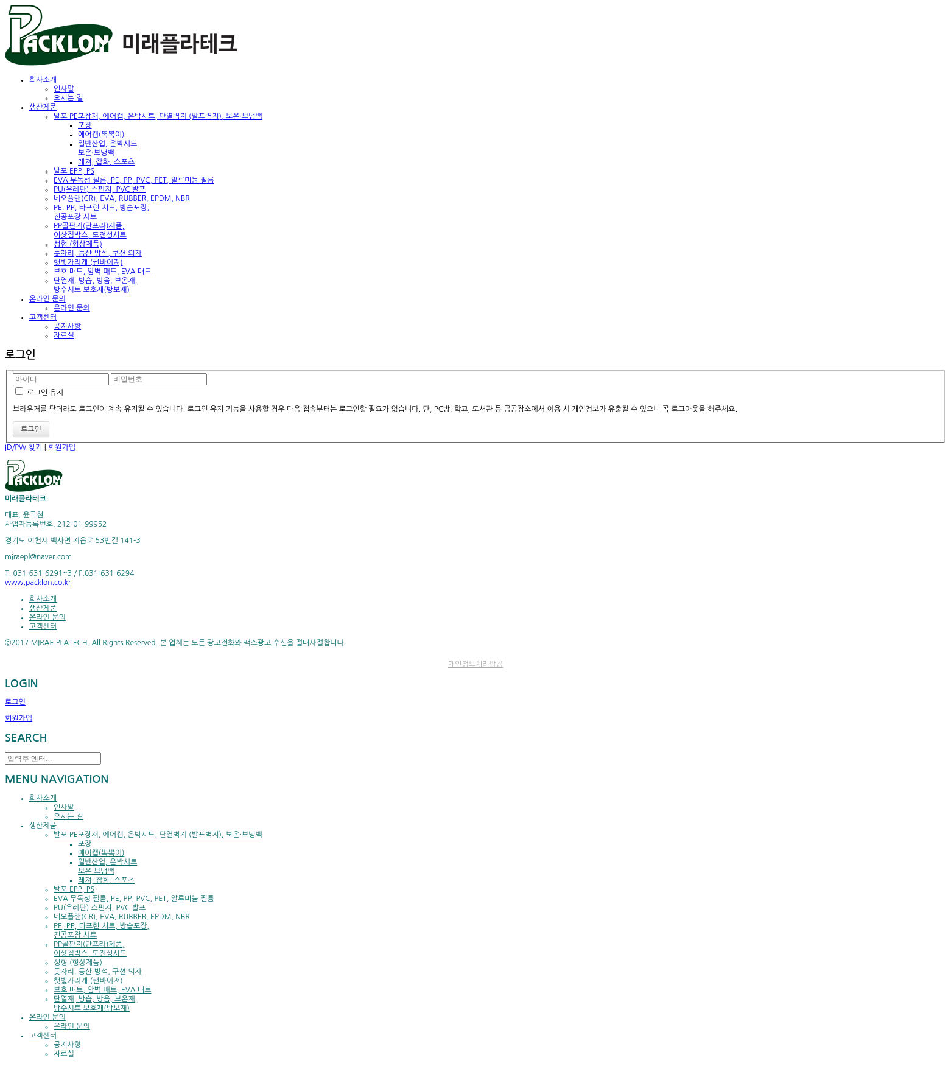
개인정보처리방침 (475, 664)
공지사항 (67, 326)
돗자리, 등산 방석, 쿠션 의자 (98, 253)
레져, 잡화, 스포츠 (106, 162)
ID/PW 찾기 (23, 447)
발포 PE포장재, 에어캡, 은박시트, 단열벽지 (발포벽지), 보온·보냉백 (158, 116)
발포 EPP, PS (74, 171)
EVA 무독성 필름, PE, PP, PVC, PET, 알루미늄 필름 (134, 180)
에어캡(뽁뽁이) (101, 134)
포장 (85, 125)
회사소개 (43, 599)
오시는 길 (68, 98)
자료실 (64, 335)
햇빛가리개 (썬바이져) (88, 262)
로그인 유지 (39, 392)
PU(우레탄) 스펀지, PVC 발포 (100, 189)
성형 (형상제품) (78, 244)
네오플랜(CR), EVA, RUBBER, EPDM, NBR (122, 198)
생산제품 (43, 608)
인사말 (64, 89)
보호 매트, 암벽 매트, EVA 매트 (103, 271)
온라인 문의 (72, 308)
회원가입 (61, 447)
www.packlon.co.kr (38, 582)
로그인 (15, 702)
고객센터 (43, 626)
